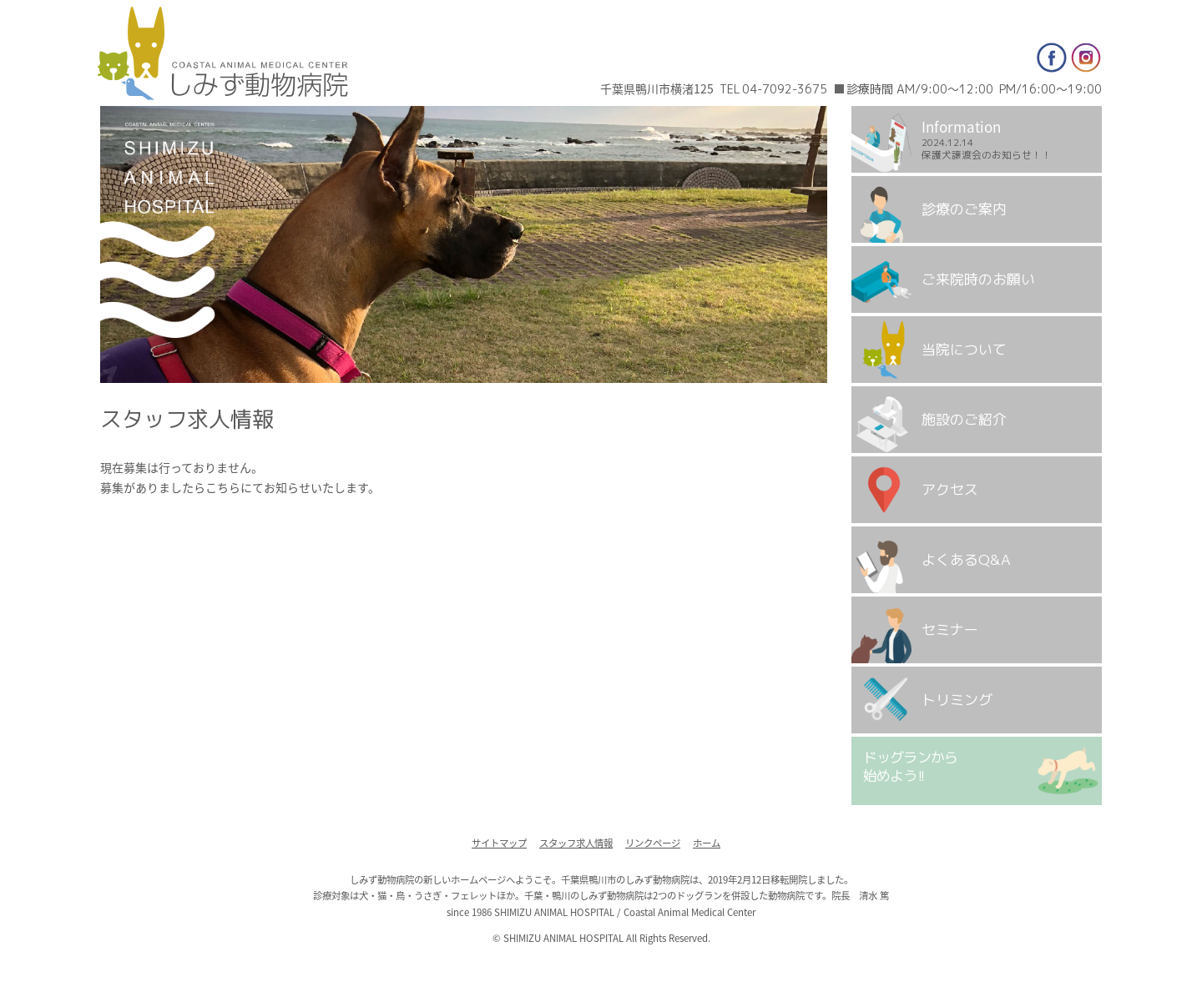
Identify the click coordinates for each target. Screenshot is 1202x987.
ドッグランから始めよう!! (910, 766)
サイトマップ (499, 843)
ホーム (706, 843)
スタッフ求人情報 (576, 843)
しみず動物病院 (223, 54)
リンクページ (652, 843)
